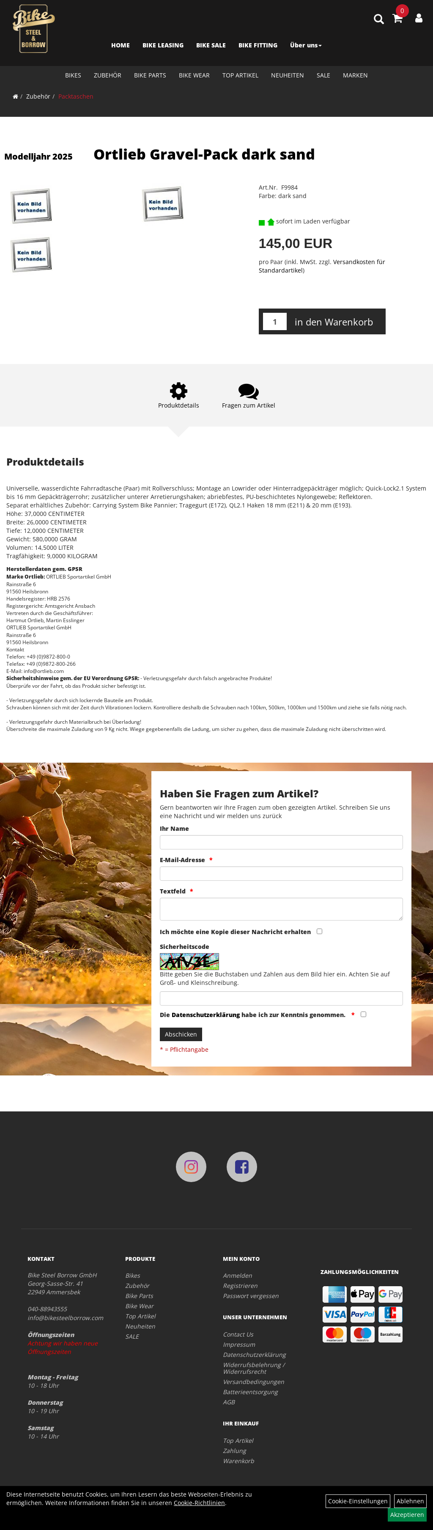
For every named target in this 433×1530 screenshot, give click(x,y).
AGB (229, 1402)
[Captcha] (281, 998)
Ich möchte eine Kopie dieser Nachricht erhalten (235, 932)
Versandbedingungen (253, 1382)
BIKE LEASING (163, 45)
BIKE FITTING (257, 45)
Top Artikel (240, 75)
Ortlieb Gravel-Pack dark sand (204, 154)
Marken (355, 75)
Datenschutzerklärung (206, 1015)
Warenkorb (238, 1461)
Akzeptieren (407, 1515)
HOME (120, 45)
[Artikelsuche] (379, 20)
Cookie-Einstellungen (358, 1501)
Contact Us (238, 1334)
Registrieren (240, 1286)
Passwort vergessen (251, 1296)
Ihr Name (174, 828)
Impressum (239, 1344)
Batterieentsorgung (250, 1392)
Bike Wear (194, 75)
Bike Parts (150, 75)
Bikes (73, 75)
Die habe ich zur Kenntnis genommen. (253, 1015)
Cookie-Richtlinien (199, 1503)
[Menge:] (275, 321)
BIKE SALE (211, 45)
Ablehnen (410, 1501)
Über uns (306, 45)
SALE (323, 75)
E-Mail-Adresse (182, 860)
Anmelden (237, 1275)
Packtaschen (75, 96)
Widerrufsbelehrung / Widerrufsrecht (254, 1368)
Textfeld (173, 891)
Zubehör (107, 75)
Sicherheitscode (184, 947)
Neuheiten (287, 75)
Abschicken (181, 1034)
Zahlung (234, 1451)
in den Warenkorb (334, 322)
